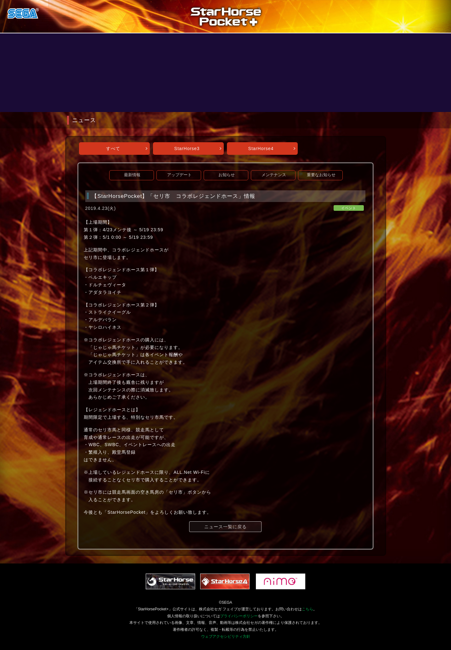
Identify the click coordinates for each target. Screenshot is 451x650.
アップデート (179, 175)
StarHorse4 (261, 148)
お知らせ (226, 175)
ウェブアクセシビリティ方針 (225, 636)
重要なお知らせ (321, 175)
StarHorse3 (187, 148)
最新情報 (132, 175)
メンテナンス (274, 175)
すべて (113, 148)
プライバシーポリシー (239, 616)
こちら (307, 609)
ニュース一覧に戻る (225, 526)
